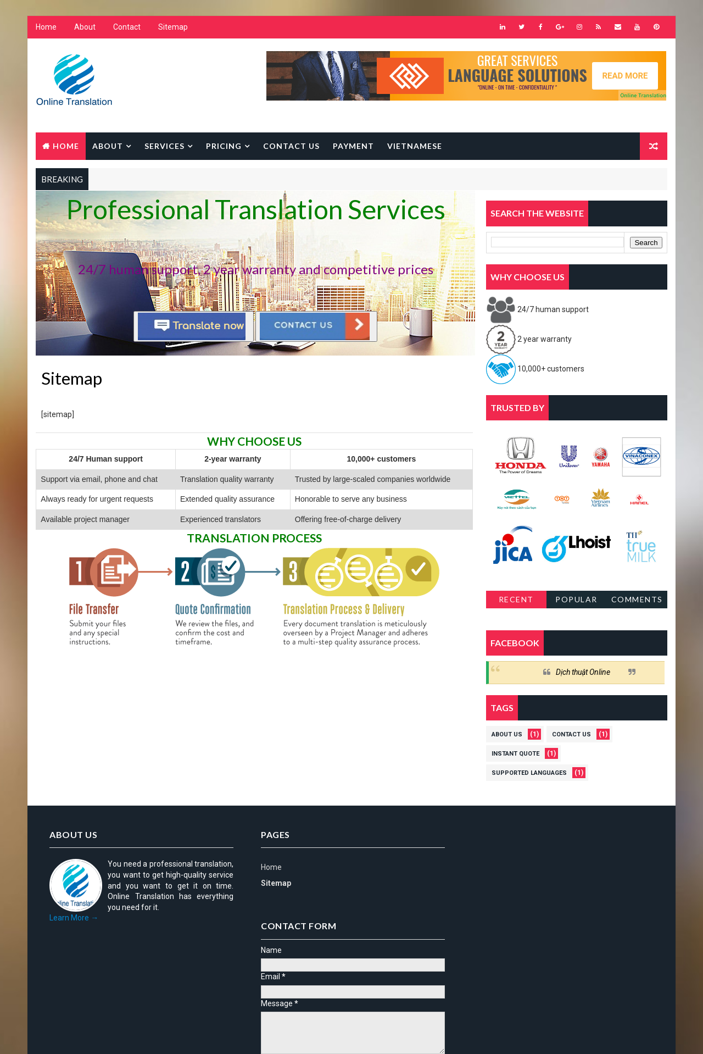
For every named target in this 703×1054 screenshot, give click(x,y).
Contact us (291, 146)
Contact (127, 27)
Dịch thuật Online (583, 672)
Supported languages (529, 773)
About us (507, 735)
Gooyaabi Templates (247, 1034)
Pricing (224, 146)
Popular (577, 599)
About (85, 27)
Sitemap (173, 27)
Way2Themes (130, 1034)
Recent (516, 599)
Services (164, 146)
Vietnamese (414, 146)
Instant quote (515, 754)
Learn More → (73, 918)
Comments (637, 599)
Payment (353, 146)
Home (46, 27)
